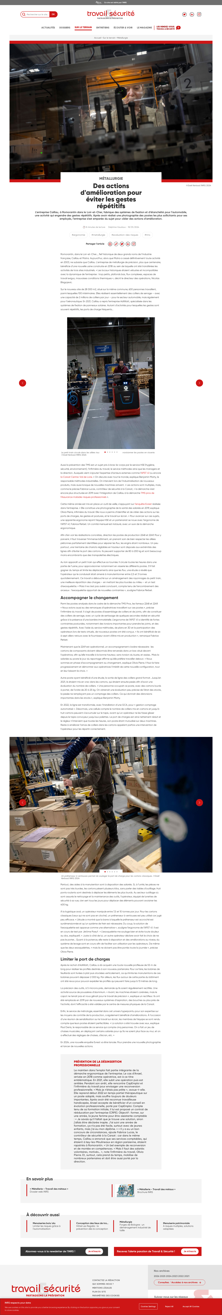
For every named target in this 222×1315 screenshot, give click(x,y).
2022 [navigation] (181, 1276)
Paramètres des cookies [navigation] (105, 1295)
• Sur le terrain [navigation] (108, 38)
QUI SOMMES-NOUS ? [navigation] (103, 1284)
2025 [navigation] (162, 1276)
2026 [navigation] (156, 1276)
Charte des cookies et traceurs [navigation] (110, 1299)
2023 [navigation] (175, 1276)
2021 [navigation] (186, 1276)
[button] (105, 452)
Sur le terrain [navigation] (83, 27)
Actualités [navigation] (48, 27)
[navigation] (111, 2)
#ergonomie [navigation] (78, 234)
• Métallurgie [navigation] (122, 38)
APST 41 (145, 472)
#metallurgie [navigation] (98, 234)
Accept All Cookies (191, 1308)
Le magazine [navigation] (144, 27)
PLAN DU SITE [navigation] (99, 1291)
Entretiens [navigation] (102, 27)
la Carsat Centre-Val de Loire (76, 477)
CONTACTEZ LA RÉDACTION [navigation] (106, 1280)
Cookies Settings (148, 1308)
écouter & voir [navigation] (123, 27)
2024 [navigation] (169, 1276)
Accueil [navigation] (97, 38)
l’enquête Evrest (143, 504)
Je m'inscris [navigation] (94, 1251)
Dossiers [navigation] (64, 27)
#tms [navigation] (147, 234)
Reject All (169, 1308)
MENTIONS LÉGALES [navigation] (102, 1288)
